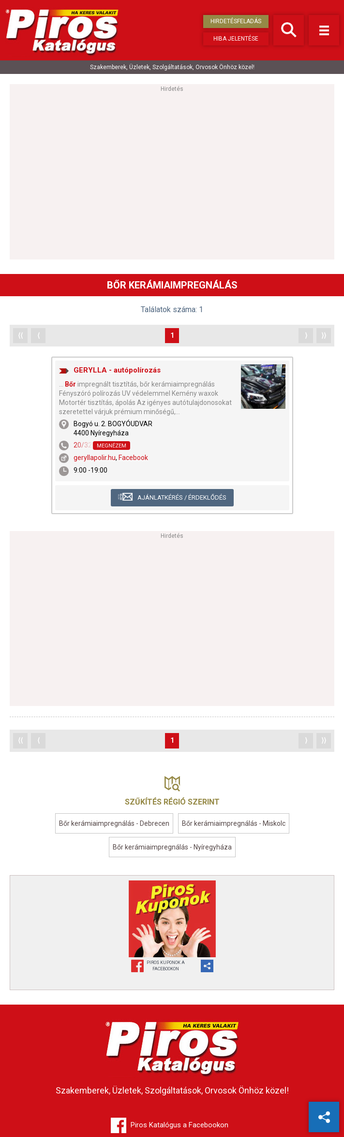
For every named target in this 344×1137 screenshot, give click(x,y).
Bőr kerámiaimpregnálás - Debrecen (114, 823)
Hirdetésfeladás (235, 21)
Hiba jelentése (235, 38)
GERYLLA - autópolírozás (117, 370)
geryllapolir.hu (95, 457)
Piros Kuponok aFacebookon (166, 965)
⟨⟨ (20, 335)
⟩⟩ (323, 335)
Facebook (133, 457)
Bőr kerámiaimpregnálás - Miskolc (233, 823)
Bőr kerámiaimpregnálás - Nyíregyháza (172, 847)
